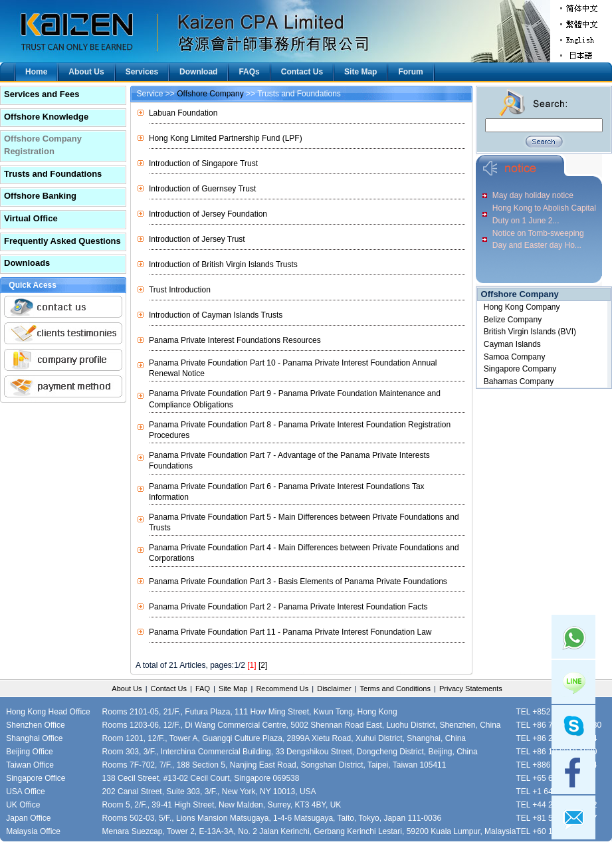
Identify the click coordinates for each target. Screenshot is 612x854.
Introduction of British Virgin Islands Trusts (223, 264)
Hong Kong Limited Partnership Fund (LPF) (225, 138)
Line (573, 682)
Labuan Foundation (183, 113)
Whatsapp (573, 637)
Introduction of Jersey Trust (197, 239)
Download (198, 71)
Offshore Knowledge (46, 117)
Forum (410, 71)
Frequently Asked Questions (62, 241)
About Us (86, 71)
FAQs (249, 71)
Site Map (360, 71)
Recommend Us (282, 689)
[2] (262, 665)
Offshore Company (210, 93)
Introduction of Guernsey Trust (202, 188)
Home (36, 71)
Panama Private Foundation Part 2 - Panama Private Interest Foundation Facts (288, 606)
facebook (573, 772)
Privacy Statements (470, 689)
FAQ (202, 689)
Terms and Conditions (395, 689)
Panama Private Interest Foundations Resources (235, 340)
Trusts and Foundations (53, 174)
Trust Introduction (180, 289)
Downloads (27, 263)
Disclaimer (334, 689)
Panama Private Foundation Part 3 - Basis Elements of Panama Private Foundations (298, 581)
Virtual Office (31, 218)
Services (142, 71)
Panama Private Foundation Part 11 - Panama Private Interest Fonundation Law (290, 632)
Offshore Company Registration (43, 145)
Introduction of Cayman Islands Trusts (215, 315)
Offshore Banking (40, 196)
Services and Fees (41, 94)
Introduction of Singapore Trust (203, 163)
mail (573, 817)
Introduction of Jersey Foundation (208, 214)
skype (573, 727)
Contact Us (302, 71)
